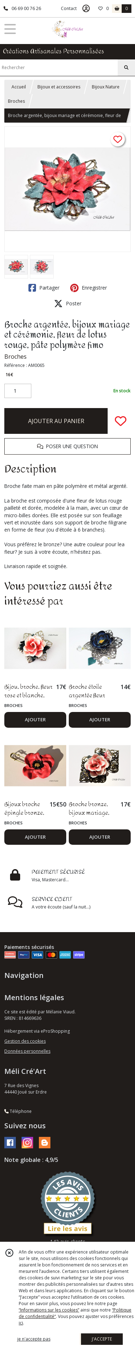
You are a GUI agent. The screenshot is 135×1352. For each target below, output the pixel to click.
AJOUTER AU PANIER (56, 421)
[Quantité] (17, 391)
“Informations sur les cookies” (49, 1310)
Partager (43, 288)
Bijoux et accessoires (58, 87)
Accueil (19, 87)
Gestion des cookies (25, 1041)
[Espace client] (86, 8)
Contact (69, 8)
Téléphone (18, 1111)
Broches (16, 101)
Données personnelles (27, 1051)
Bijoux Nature (106, 87)
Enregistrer (88, 288)
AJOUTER (35, 719)
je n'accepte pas (33, 1339)
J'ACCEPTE (102, 1339)
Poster (67, 303)
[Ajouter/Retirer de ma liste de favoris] (120, 421)
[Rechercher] (126, 67)
